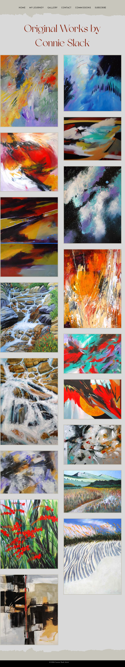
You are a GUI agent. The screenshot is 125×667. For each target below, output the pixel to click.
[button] (52, 8)
